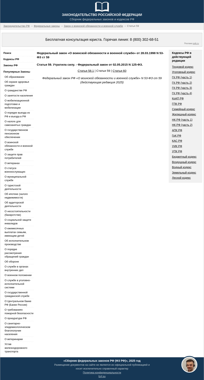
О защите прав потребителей (14, 156)
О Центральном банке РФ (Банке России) (18, 303)
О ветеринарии (14, 339)
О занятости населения (19, 95)
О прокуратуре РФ (16, 318)
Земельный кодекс (184, 172)
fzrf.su (101, 376)
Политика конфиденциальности (102, 372)
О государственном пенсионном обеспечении (16, 133)
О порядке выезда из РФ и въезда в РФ (17, 114)
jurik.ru (196, 43)
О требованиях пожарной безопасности (19, 311)
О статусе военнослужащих (15, 170)
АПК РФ (177, 130)
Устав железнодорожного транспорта (16, 348)
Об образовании (14, 76)
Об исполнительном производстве (17, 242)
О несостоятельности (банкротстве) (17, 213)
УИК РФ (177, 146)
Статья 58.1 (86, 70)
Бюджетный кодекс (184, 156)
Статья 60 (119, 70)
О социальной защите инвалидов (18, 221)
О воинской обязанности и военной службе (18, 146)
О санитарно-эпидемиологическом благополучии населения (17, 329)
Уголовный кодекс (183, 72)
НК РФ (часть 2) (182, 124)
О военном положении (18, 275)
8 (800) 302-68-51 (144, 40)
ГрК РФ (176, 135)
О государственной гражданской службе (17, 294)
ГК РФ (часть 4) (182, 93)
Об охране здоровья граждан (17, 83)
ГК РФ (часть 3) (182, 87)
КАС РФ (177, 140)
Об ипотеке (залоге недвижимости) (16, 195)
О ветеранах (12, 163)
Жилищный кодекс (184, 114)
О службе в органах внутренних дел (16, 268)
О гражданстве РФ (16, 90)
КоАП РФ (178, 98)
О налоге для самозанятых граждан (18, 123)
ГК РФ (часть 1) (182, 77)
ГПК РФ (177, 103)
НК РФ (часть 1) (182, 119)
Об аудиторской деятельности (14, 204)
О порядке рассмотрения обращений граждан (17, 253)
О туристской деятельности (13, 187)
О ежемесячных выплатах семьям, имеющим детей (15, 232)
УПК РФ (177, 151)
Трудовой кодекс (182, 66)
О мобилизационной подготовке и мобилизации (17, 104)
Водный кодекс (181, 167)
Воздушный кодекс (184, 162)
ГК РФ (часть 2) (182, 82)
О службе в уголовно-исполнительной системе (17, 284)
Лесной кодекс (181, 177)
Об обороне (12, 261)
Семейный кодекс (183, 109)
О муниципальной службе (15, 178)
